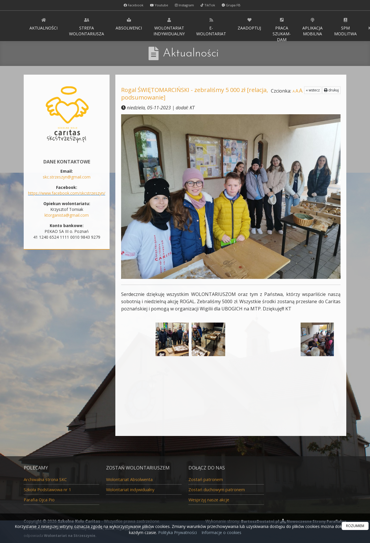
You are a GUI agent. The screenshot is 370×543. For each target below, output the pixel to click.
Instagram (184, 5)
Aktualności (43, 24)
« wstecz (313, 90)
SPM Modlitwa (345, 26)
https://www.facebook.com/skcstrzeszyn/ (66, 193)
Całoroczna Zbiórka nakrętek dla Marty (66, 414)
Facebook (132, 5)
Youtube (158, 5)
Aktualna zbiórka (66, 366)
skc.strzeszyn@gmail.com (66, 177)
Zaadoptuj (249, 24)
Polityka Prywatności (177, 532)
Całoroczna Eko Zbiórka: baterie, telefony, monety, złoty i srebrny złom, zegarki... (66, 394)
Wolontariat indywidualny (169, 26)
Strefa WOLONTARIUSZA (86, 26)
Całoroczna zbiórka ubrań (66, 377)
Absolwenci (129, 24)
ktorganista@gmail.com (67, 215)
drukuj (331, 90)
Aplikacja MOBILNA (312, 26)
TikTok (208, 5)
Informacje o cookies (221, 532)
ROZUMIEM (355, 525)
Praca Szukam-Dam (282, 29)
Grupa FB (233, 5)
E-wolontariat (211, 26)
